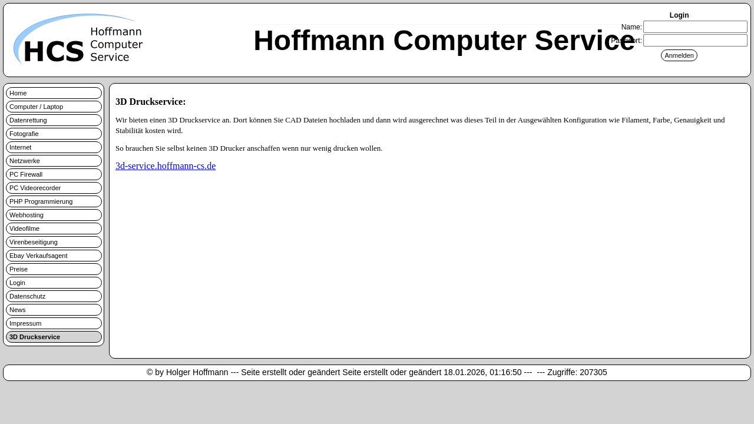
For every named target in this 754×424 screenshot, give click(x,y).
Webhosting (26, 214)
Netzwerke (24, 160)
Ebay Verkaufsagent (38, 255)
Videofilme (24, 228)
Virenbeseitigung (33, 242)
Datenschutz (27, 296)
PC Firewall (25, 174)
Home (18, 93)
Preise (18, 269)
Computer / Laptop (36, 106)
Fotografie (24, 133)
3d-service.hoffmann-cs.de (165, 166)
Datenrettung (28, 120)
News (17, 309)
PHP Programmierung (40, 201)
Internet (20, 147)
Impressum (25, 323)
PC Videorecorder (35, 187)
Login (17, 282)
